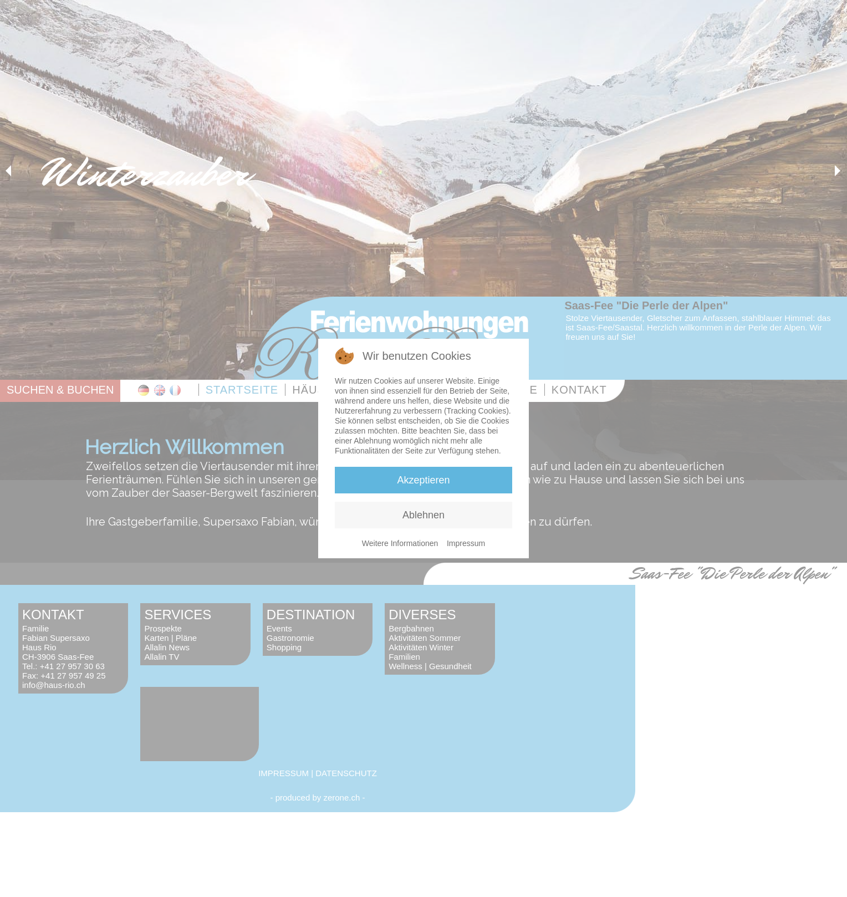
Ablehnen (423, 515)
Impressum (466, 543)
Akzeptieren (423, 480)
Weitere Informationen (400, 543)
